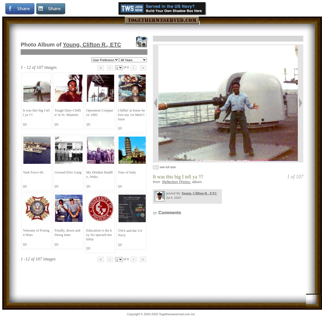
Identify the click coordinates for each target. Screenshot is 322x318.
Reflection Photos (176, 182)
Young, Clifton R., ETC (92, 45)
